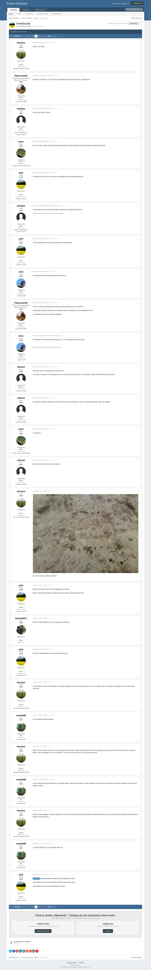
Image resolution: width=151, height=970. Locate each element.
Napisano (42, 42)
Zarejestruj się (137, 3)
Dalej (49, 36)
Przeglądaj (13, 10)
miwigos (21, 109)
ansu (21, 272)
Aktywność (26, 10)
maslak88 (21, 715)
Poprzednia (17, 36)
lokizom (21, 367)
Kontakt (81, 962)
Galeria (19, 14)
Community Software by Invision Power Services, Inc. (75, 967)
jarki (29, 26)
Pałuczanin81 (21, 76)
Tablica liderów (56, 14)
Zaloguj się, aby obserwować (118, 23)
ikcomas (21, 43)
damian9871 (21, 618)
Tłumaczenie (72, 962)
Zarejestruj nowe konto (43, 931)
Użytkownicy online (42, 14)
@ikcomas (37, 878)
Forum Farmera (17, 3)
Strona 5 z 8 (61, 36)
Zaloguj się (108, 931)
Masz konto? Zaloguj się (120, 3)
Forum (11, 14)
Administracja (29, 14)
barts (21, 142)
